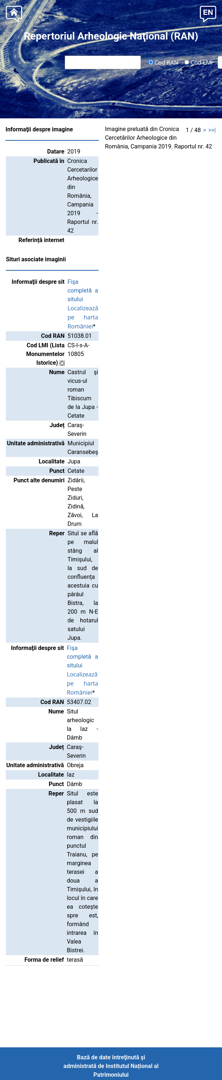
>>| (212, 130)
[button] (208, 13)
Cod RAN (163, 62)
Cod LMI (199, 62)
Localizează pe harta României (83, 317)
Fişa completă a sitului (83, 290)
